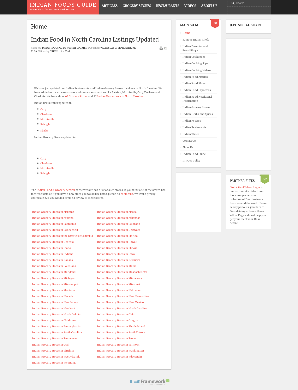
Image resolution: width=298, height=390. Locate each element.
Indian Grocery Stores (196, 107)
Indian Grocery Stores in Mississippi (55, 284)
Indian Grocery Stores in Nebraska (119, 290)
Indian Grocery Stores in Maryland (54, 272)
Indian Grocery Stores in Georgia (53, 241)
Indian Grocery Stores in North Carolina (122, 308)
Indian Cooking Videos (197, 70)
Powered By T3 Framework (149, 381)
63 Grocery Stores (76, 96)
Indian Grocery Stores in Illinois (117, 248)
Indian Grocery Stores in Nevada (52, 296)
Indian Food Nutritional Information (197, 98)
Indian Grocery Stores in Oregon (117, 320)
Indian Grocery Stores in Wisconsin (119, 356)
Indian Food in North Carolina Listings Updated (95, 39)
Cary (43, 109)
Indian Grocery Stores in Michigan (53, 278)
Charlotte (46, 114)
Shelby (44, 130)
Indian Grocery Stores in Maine (116, 266)
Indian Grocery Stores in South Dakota (121, 332)
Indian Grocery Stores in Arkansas (118, 217)
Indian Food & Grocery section (56, 189)
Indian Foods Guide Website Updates (64, 48)
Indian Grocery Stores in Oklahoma (54, 320)
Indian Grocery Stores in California (54, 223)
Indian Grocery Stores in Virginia (53, 350)
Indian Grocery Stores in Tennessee (54, 338)
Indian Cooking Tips (195, 63)
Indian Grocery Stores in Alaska (117, 211)
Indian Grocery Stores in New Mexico (120, 302)
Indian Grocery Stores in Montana (53, 290)
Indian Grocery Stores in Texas (116, 338)
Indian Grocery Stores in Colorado (118, 223)
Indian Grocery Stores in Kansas (52, 260)
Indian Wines (191, 134)
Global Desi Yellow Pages (245, 187)
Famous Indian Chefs (196, 39)
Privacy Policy (191, 160)
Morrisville (47, 119)
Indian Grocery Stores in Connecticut (55, 229)
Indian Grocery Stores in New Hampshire (123, 296)
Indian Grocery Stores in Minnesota (119, 278)
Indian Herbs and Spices (198, 114)
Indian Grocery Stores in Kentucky (118, 260)
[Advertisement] (99, 64)
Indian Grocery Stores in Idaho (51, 248)
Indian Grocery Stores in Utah (50, 344)
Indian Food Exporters (197, 90)
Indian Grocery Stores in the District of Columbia (62, 235)
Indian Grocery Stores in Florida (117, 235)
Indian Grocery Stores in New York (53, 308)
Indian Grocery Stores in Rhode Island (121, 326)
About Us (188, 147)
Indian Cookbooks (194, 56)
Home (186, 33)
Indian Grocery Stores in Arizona (52, 217)
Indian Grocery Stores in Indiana (52, 254)
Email (165, 48)
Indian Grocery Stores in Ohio (116, 314)
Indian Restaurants (194, 127)
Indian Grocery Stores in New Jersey (55, 302)
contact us (127, 193)
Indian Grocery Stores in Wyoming (54, 362)
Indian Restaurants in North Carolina (120, 96)
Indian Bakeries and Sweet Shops (195, 48)
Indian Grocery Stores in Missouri (118, 284)
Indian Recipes (192, 120)
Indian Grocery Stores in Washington (120, 350)
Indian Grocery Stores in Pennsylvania (56, 326)
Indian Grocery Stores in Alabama (53, 211)
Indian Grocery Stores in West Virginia (56, 356)
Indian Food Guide (194, 154)
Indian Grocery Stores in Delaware (118, 229)
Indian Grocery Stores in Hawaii (117, 241)
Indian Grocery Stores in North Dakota (56, 314)
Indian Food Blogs (194, 83)
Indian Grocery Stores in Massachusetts (122, 272)
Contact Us (189, 140)
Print (161, 48)
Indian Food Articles (195, 76)
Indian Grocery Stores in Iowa (116, 254)
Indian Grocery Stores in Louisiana (54, 266)
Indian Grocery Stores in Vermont (118, 344)
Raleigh (45, 124)
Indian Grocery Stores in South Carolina (57, 332)
